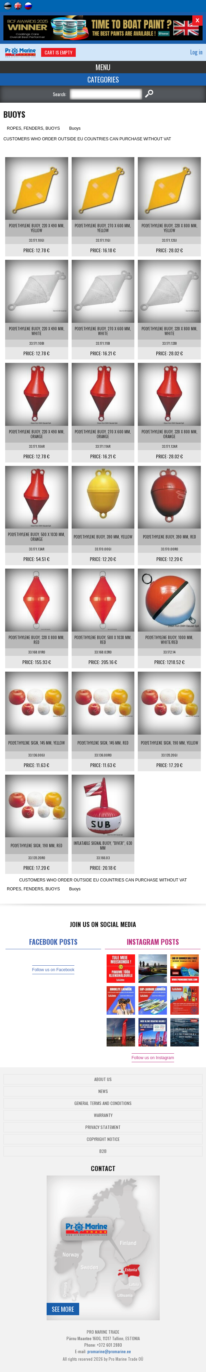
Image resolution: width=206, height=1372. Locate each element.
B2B (103, 1151)
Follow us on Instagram (153, 1057)
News (103, 1091)
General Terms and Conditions (103, 1103)
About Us (103, 1079)
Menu (103, 67)
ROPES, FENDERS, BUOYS (33, 128)
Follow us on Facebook (53, 969)
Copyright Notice (103, 1139)
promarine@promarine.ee (109, 1351)
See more (63, 1309)
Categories (103, 79)
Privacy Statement (103, 1127)
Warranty (103, 1115)
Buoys (75, 128)
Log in (196, 52)
